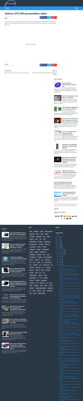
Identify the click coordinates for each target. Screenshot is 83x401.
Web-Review (43, 214)
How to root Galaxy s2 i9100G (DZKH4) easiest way (18, 266)
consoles (47, 178)
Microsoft (32, 183)
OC (42, 196)
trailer (38, 183)
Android (36, 185)
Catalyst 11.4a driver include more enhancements (67, 205)
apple (48, 188)
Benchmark (38, 170)
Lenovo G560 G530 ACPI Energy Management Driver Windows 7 (66, 116)
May (60, 194)
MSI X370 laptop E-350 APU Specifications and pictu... (69, 356)
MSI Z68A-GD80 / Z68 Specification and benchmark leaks (68, 274)
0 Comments (7, 16)
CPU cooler (48, 201)
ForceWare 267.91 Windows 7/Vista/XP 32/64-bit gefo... (69, 232)
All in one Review (48, 190)
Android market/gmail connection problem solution (18, 191)
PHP (30, 227)
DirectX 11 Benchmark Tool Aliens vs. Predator (73, 30)
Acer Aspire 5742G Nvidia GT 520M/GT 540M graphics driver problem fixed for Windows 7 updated (18, 217)
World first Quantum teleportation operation (72, 105)
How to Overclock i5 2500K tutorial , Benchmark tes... (67, 327)
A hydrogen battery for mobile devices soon (69, 293)
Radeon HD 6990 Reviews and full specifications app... (66, 341)
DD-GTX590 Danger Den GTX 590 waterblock (69, 230)
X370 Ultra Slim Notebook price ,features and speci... (69, 209)
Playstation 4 (48, 196)
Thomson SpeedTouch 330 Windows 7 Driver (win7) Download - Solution (17, 179)
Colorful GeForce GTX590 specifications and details (69, 246)
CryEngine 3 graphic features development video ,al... (69, 338)
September (62, 188)
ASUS (36, 206)
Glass (50, 216)
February (61, 385)
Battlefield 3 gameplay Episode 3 (67, 202)
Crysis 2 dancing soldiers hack (66, 234)
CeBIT (45, 208)
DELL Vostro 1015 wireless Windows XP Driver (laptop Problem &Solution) (17, 203)
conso (45, 219)
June (60, 193)
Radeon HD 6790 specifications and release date (69, 223)
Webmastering (33, 208)
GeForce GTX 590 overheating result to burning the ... (68, 240)
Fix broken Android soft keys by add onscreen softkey (71, 127)
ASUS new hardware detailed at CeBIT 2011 (69, 358)
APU (30, 196)
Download (32, 167)
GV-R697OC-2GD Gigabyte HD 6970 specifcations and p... (67, 330)
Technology (33, 180)
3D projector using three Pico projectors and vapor (69, 243)
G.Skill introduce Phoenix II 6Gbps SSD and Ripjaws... (69, 372)
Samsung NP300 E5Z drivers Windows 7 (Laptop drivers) (18, 167)
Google (31, 193)
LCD (44, 206)
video (10, 65)
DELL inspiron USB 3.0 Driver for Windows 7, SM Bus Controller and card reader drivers (18, 279)
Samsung (40, 190)
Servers (37, 214)
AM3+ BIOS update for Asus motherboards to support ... (69, 305)
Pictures (47, 203)
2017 (59, 172)
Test (36, 172)
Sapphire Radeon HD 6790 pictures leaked (69, 207)
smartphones (33, 175)
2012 (59, 180)
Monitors (38, 201)
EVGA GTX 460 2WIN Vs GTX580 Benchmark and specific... (70, 318)
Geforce (31, 206)
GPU (34, 196)
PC (42, 201)
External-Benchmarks (41, 221)
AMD (44, 170)
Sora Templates (10, 398)
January (61, 387)
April (60, 196)
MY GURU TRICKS (33, 178)
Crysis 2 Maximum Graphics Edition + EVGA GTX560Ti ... (69, 280)
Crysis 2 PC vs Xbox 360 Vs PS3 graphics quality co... (68, 237)
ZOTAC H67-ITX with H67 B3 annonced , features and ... (68, 324)
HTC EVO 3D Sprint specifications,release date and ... (70, 277)
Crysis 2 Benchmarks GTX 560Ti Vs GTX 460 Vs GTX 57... (69, 353)
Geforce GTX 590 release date (66, 335)
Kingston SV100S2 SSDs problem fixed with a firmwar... (69, 226)
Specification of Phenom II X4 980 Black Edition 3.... (70, 289)
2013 (59, 178)
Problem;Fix (43, 185)
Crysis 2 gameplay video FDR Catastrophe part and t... (70, 268)
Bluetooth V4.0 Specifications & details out (72, 18)
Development (33, 211)
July (60, 191)
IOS (41, 211)
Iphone (38, 196)
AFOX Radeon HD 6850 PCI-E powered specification (68, 283)
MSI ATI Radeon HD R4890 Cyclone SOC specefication (68, 299)
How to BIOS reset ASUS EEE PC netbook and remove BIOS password (18, 254)
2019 (59, 170)
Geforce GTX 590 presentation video (67, 256)
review (31, 185)
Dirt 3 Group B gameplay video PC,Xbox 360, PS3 (69, 200)
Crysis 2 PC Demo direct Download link (68, 384)
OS (51, 198)
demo (42, 203)
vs (38, 211)
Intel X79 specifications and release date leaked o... (68, 214)
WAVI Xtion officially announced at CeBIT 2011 (69, 351)
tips (40, 198)
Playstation (46, 198)
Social (34, 227)
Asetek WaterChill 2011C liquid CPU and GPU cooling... (69, 366)
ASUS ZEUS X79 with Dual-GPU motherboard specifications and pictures (18, 241)
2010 (59, 389)
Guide (31, 219)
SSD (30, 198)
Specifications (48, 165)
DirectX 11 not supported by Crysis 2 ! (68, 310)
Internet (36, 219)
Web (41, 219)
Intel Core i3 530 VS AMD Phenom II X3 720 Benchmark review (72, 66)
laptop (44, 180)
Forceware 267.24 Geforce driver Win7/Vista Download (69, 375)
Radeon (45, 211)
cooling (40, 208)
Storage (37, 203)
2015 (59, 175)
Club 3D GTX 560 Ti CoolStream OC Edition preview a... (69, 333)
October (61, 186)
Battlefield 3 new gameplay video (67, 346)
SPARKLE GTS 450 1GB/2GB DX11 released (69, 212)
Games (41, 165)
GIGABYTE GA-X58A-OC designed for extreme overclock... (69, 369)
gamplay (39, 224)
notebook (32, 216)
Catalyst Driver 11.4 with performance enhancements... (68, 344)
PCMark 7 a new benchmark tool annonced (69, 292)
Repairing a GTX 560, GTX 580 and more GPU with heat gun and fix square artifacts (72, 93)
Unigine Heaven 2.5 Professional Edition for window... (69, 361)
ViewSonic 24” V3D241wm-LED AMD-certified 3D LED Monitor (72, 79)
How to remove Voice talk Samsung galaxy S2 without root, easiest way (18, 229)
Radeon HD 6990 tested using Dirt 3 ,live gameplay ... (68, 378)
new (44, 188)
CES (42, 193)
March (60, 198)
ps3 (37, 216)
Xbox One (35, 198)
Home (4, 8)
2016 (59, 173)
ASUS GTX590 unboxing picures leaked (68, 266)
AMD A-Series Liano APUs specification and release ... (69, 302)
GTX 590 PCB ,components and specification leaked (69, 312)
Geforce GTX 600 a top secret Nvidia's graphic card (70, 264)
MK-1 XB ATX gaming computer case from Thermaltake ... (68, 348)
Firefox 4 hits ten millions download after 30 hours (69, 261)
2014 (59, 176)
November (61, 185)
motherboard (45, 183)
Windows (39, 188)
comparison (32, 188)
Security (32, 214)
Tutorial (41, 178)
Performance (33, 190)
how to (39, 180)
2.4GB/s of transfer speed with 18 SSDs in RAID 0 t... (70, 381)
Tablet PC (37, 193)
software (32, 170)
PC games (40, 175)
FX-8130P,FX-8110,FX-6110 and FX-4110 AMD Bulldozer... (69, 307)
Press (42, 167)
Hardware (36, 165)
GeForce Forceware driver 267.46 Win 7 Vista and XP (69, 315)
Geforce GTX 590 (8, 21)
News (3, 65)
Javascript (50, 221)
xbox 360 (31, 203)
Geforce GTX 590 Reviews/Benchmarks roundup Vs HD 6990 (68, 253)
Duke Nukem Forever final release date (68, 248)
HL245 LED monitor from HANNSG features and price (70, 220)
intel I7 (51, 219)
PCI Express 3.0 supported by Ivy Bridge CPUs (70, 228)
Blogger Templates (19, 398)
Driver (46, 167)
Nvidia (6, 65)
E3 (46, 216)
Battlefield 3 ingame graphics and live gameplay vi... (68, 363)
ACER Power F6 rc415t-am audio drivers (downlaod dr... (68, 271)
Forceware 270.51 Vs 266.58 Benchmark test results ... (69, 217)
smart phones (41, 227)
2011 (59, 181)
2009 (59, 390)
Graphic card (47, 175)
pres (44, 224)
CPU (40, 172)
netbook (32, 201)
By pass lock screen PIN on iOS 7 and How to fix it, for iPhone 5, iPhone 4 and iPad (73, 53)
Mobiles (31, 172)
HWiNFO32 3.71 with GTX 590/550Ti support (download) (69, 286)
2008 (59, 392)
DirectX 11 (42, 216)
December (61, 183)
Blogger (32, 221)
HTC (40, 206)
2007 (59, 394)
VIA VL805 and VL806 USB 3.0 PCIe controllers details (73, 41)
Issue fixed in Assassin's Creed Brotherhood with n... (69, 296)
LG (30, 224)
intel (44, 172)
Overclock (47, 193)
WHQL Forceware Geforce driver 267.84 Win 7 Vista (69, 258)
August (60, 189)
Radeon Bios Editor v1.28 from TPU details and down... (70, 321)
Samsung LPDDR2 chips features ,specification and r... (70, 250)
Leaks (34, 224)
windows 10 (49, 224)
